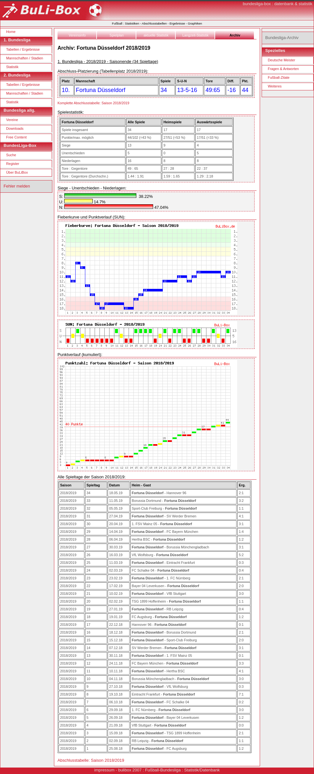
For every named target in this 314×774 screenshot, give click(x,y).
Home (11, 32)
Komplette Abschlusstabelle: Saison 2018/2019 (93, 103)
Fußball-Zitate (278, 77)
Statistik (12, 67)
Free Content (16, 137)
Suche (11, 155)
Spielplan (117, 35)
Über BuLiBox (17, 172)
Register (12, 164)
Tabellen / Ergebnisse (23, 49)
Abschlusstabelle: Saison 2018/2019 (91, 760)
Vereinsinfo (77, 35)
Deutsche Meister (281, 60)
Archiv (234, 35)
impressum (104, 770)
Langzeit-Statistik (195, 35)
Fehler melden (17, 186)
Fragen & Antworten (283, 69)
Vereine (12, 120)
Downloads (15, 128)
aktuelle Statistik (156, 35)
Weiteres (275, 86)
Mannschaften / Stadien (24, 58)
